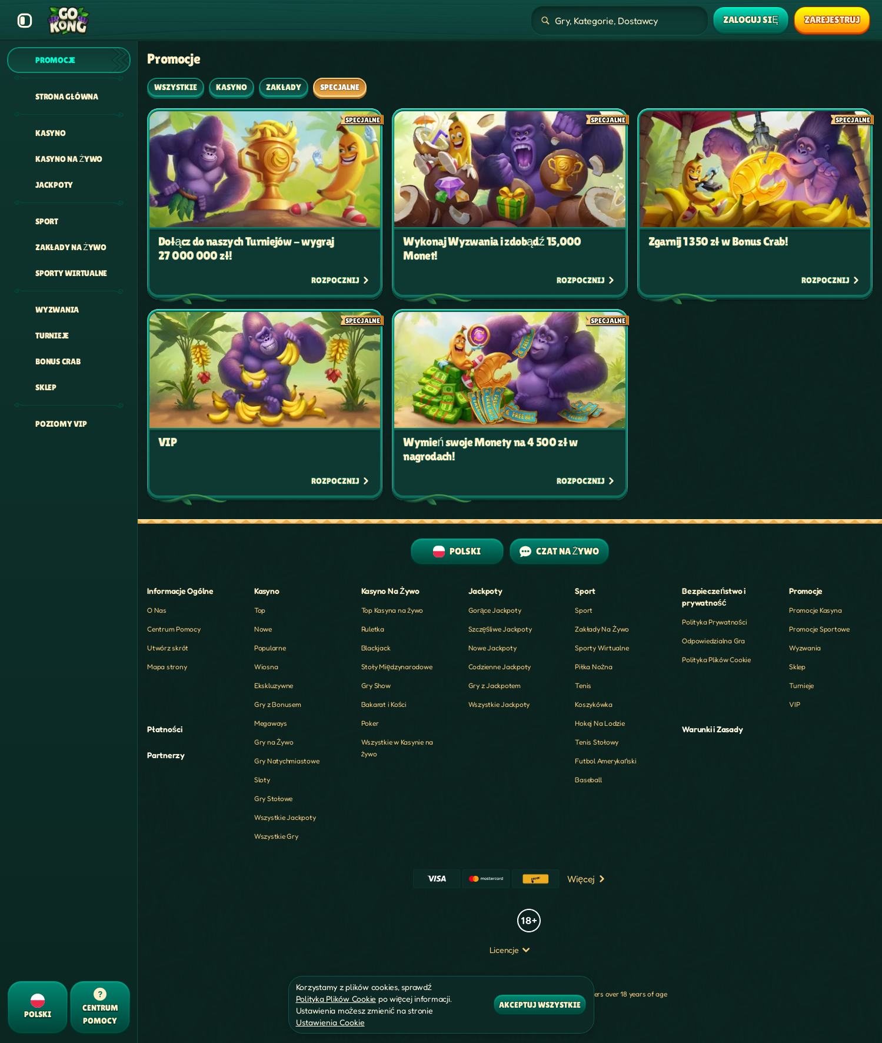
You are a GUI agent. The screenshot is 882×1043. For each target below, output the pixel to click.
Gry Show (376, 685)
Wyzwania (805, 647)
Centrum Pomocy (174, 629)
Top (259, 610)
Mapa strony (167, 666)
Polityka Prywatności (714, 621)
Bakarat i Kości (384, 704)
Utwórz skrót (167, 647)
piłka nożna (593, 666)
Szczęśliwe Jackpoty (500, 629)
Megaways (270, 723)
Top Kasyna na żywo (392, 610)
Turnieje (801, 685)
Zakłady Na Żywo (602, 629)
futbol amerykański (605, 760)
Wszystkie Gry (276, 836)
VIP (794, 704)
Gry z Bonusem (277, 704)
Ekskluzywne (273, 685)
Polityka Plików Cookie (716, 659)
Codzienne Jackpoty (499, 666)
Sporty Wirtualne (601, 647)
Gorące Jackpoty (494, 610)
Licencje (510, 950)
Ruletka (372, 629)
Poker (370, 723)
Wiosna (266, 666)
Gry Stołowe (273, 798)
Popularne (270, 647)
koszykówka (594, 704)
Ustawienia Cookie (330, 1022)
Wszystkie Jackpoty (285, 817)
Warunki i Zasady (712, 729)
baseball (588, 779)
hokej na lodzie (599, 723)
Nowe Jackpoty (492, 647)
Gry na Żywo (274, 742)
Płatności (164, 729)
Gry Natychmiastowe (286, 760)
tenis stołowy (596, 742)
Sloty (262, 779)
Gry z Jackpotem (494, 685)
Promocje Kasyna (815, 610)
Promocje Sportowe (819, 629)
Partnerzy (166, 755)
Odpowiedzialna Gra (713, 640)
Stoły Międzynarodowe (396, 666)
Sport (584, 610)
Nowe (263, 629)
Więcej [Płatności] (587, 879)
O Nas (157, 610)
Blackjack (376, 647)
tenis (583, 685)
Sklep (797, 666)
